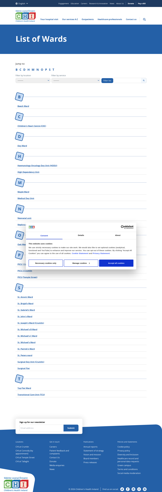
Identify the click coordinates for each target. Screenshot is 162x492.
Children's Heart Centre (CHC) (32, 126)
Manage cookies (81, 263)
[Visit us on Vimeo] (145, 489)
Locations (19, 442)
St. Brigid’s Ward (25, 303)
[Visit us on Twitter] (122, 489)
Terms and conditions (127, 469)
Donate (131, 3)
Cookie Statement (80, 253)
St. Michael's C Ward (27, 336)
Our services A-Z (70, 19)
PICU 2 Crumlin (25, 270)
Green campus (124, 465)
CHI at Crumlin (22, 446)
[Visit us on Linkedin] (133, 489)
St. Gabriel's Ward (26, 310)
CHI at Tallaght (22, 461)
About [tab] (118, 235)
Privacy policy (123, 450)
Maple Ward (23, 192)
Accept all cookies (116, 263)
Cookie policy (123, 446)
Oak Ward (22, 244)
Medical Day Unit (26, 198)
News (112, 3)
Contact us (131, 19)
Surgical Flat (24, 368)
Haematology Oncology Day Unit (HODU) (37, 165)
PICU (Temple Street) (27, 277)
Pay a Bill (142, 3)
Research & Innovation (98, 3)
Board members (91, 458)
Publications (89, 442)
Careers (84, 3)
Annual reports (90, 446)
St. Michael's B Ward (27, 329)
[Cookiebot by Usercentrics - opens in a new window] (122, 227)
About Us (120, 3)
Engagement (63, 3)
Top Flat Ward (24, 388)
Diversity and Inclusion (127, 454)
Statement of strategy (94, 450)
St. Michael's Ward (26, 342)
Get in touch (55, 442)
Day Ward (22, 145)
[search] (144, 19)
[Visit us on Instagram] (139, 489)
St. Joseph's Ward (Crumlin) (31, 323)
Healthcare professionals (110, 19)
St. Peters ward (25, 355)
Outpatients (88, 19)
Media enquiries (57, 465)
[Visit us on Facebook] (128, 489)
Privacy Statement (101, 253)
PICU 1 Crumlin (25, 264)
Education (75, 3)
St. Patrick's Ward (26, 349)
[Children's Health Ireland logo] (26, 16)
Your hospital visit (49, 19)
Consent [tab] (44, 236)
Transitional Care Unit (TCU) (31, 394)
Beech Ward (23, 106)
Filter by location (23, 75)
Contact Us (55, 457)
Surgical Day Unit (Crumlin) (31, 362)
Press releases (90, 462)
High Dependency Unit (28, 172)
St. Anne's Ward (25, 297)
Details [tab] (81, 235)
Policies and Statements (127, 442)
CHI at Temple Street (25, 457)
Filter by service (58, 75)
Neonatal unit (24, 218)
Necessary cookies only (45, 263)
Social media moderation (129, 473)
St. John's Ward (25, 316)
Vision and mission (92, 454)
